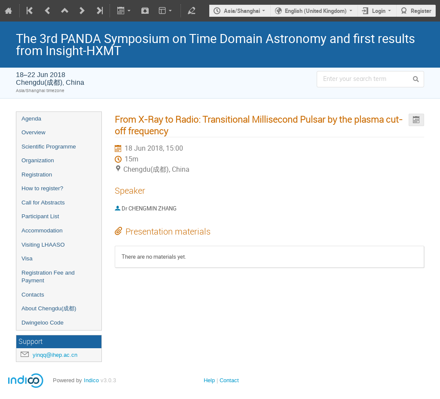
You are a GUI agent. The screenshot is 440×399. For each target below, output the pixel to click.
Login (378, 11)
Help (209, 380)
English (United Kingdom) (316, 11)
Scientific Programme (48, 146)
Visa (27, 258)
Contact (229, 380)
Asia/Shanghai (242, 11)
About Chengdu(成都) (48, 308)
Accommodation (42, 230)
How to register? (42, 188)
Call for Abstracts (43, 202)
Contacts (32, 294)
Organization (37, 160)
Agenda (31, 118)
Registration (36, 174)
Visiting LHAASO (43, 244)
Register (421, 11)
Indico (91, 380)
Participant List (40, 216)
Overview (33, 132)
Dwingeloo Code (42, 322)
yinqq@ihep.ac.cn (55, 355)
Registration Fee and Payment (48, 276)
